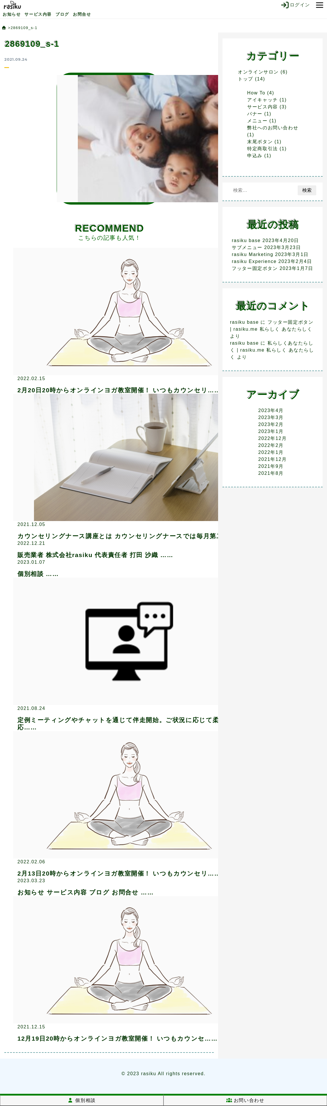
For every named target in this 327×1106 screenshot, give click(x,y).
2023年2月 (271, 424)
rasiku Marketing (252, 254)
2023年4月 (271, 410)
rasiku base (246, 240)
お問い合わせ (245, 1100)
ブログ (62, 14)
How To (256, 92)
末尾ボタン (260, 141)
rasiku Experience (254, 261)
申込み (255, 155)
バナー (255, 113)
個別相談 (82, 1100)
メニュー (257, 120)
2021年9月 (271, 466)
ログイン (295, 5)
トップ (245, 78)
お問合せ (82, 14)
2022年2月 (271, 445)
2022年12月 (272, 438)
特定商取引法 (262, 148)
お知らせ (12, 14)
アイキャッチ (262, 99)
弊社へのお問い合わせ (272, 127)
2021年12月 (272, 459)
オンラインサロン (258, 71)
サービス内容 (38, 14)
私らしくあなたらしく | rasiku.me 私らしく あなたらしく (272, 350)
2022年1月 (271, 452)
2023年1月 (271, 431)
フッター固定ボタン (255, 268)
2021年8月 (271, 473)
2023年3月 (271, 417)
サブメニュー (247, 247)
